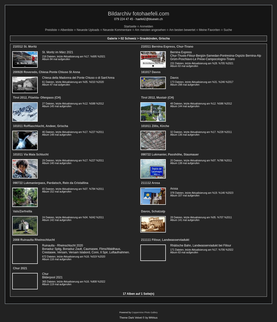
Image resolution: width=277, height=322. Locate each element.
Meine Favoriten (209, 30)
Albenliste (66, 30)
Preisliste (51, 30)
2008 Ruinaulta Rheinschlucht (34, 240)
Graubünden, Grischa (155, 38)
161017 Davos (150, 72)
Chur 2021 (20, 268)
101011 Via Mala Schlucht (30, 154)
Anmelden (146, 26)
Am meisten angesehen (150, 30)
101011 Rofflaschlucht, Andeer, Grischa (40, 126)
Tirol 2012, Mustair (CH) (157, 97)
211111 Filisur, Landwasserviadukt (165, 240)
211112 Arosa (150, 183)
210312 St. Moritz (25, 46)
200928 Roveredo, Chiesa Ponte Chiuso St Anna (46, 72)
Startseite (130, 26)
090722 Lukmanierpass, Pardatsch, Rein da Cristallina (50, 183)
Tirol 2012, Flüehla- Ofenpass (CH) (37, 97)
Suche (228, 30)
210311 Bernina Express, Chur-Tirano (167, 46)
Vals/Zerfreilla (22, 211)
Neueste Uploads (88, 30)
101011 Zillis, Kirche (155, 126)
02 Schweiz (128, 38)
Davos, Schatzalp (153, 211)
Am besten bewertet (182, 30)
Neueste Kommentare (117, 30)
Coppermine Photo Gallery (144, 312)
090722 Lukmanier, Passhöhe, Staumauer (170, 154)
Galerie (112, 38)
